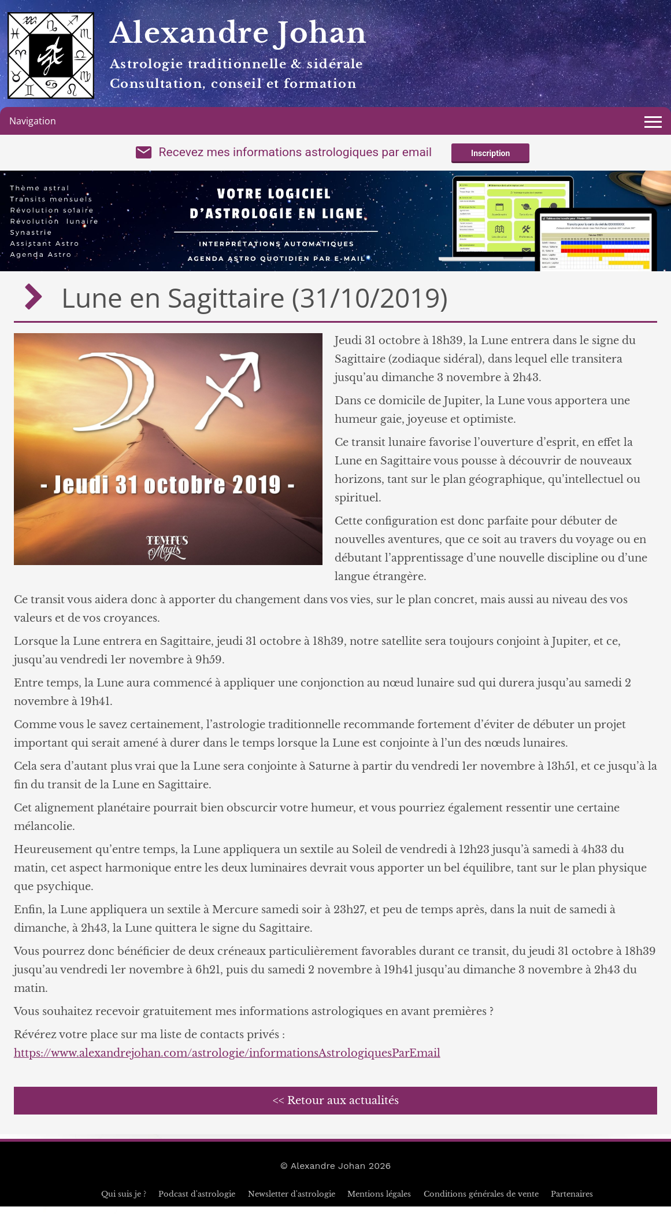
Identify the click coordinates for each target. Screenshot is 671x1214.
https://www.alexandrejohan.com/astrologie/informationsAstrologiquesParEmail (227, 1060)
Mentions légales (379, 1201)
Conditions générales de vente (481, 1201)
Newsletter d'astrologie (291, 1201)
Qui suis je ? (123, 1201)
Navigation (32, 121)
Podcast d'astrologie (196, 1201)
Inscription (490, 157)
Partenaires (572, 1201)
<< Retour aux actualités (336, 1108)
